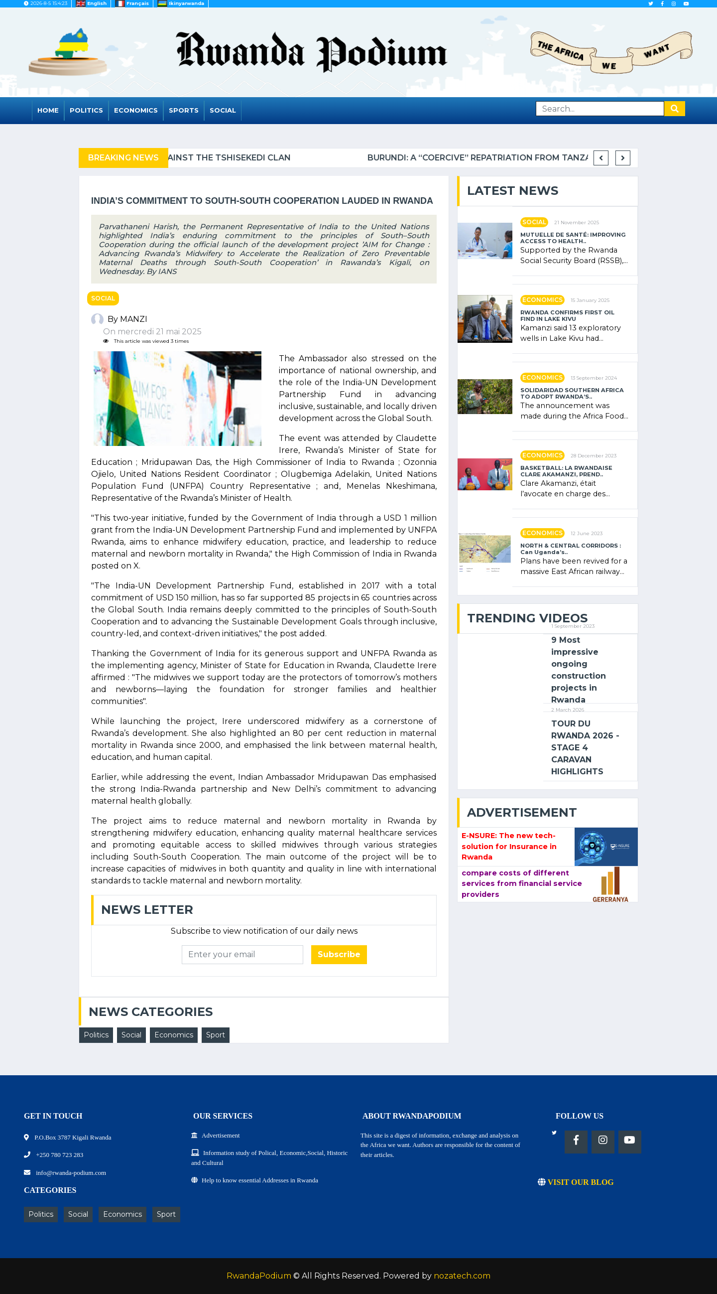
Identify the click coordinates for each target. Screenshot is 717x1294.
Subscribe (339, 954)
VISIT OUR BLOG (576, 1182)
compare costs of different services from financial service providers (522, 883)
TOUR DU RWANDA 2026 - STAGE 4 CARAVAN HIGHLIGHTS (585, 747)
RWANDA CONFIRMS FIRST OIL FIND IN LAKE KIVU (567, 315)
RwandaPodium (259, 1276)
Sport (215, 1034)
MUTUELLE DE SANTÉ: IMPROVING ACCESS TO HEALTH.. (573, 238)
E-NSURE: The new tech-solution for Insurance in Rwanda (509, 846)
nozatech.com (462, 1276)
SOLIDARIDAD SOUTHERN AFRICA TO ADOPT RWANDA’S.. (572, 393)
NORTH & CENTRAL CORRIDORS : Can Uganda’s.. (570, 549)
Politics (86, 110)
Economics (136, 110)
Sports (184, 110)
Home (48, 110)
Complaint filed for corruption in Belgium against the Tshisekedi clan (327, 157)
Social (223, 110)
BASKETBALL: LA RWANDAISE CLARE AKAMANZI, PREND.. (566, 471)
